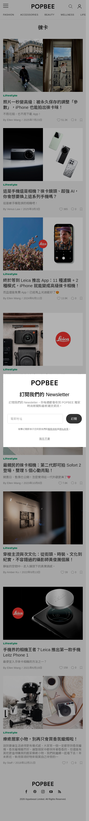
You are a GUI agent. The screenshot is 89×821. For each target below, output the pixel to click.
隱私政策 (63, 429)
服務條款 (52, 429)
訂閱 (74, 418)
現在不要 (44, 438)
